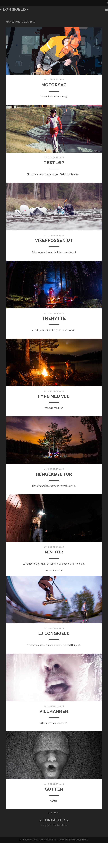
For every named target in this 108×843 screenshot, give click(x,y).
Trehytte (54, 318)
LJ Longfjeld (54, 633)
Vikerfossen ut (54, 240)
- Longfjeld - (14, 9)
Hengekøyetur (54, 474)
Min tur (54, 552)
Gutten (54, 789)
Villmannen (54, 711)
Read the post (54, 571)
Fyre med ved (54, 396)
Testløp (54, 162)
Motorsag (54, 84)
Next (57, 812)
